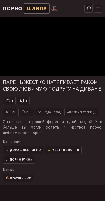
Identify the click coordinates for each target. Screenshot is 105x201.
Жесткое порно (65, 150)
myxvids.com (20, 178)
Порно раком (21, 159)
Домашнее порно (25, 150)
